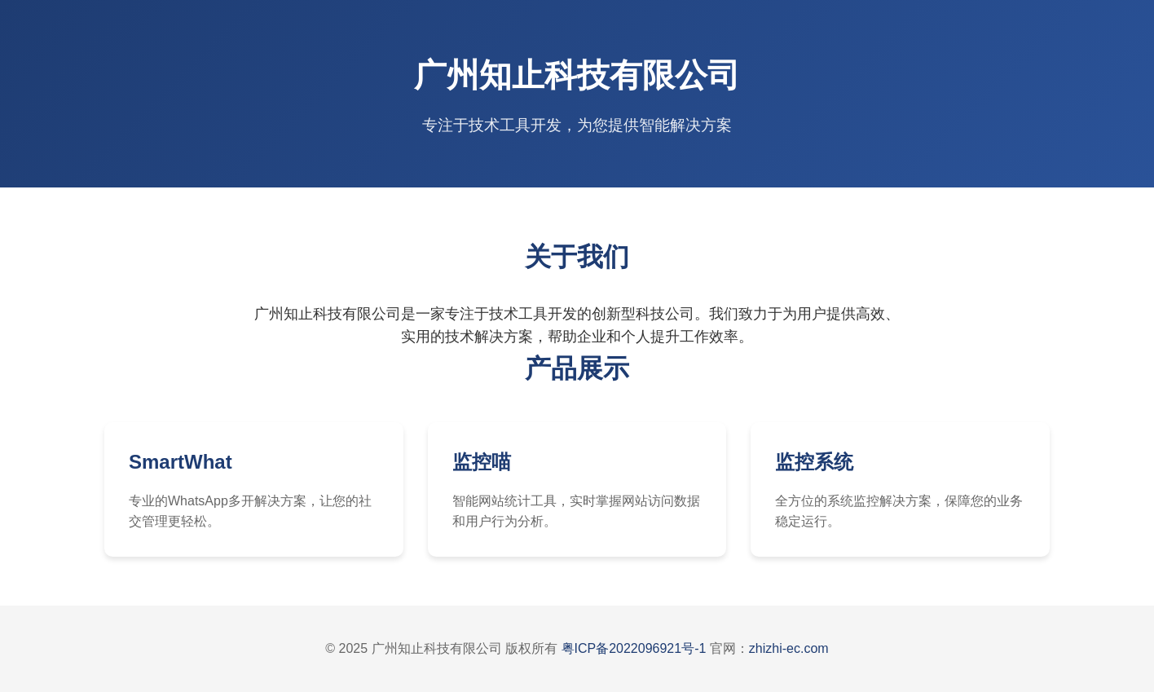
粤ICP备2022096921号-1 (634, 648)
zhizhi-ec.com (789, 648)
